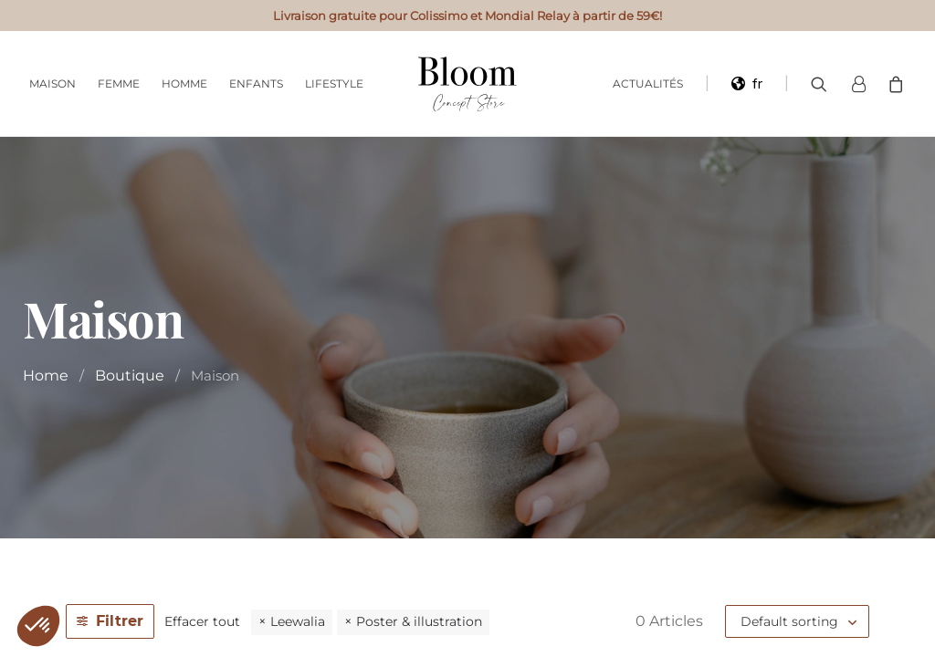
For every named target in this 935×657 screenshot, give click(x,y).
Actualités (648, 83)
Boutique (129, 375)
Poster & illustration (419, 621)
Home (45, 375)
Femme (119, 83)
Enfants (256, 83)
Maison (52, 83)
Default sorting (789, 621)
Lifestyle (334, 83)
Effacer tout (202, 621)
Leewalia (297, 621)
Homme (184, 83)
